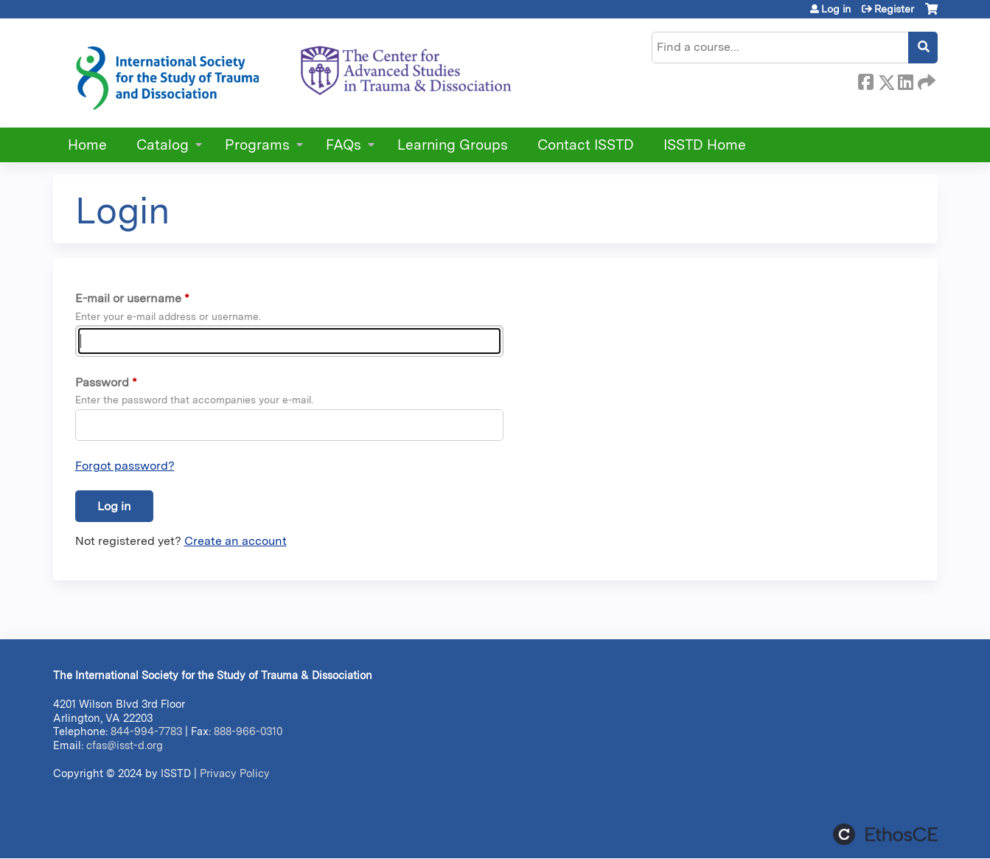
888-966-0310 (248, 731)
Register (894, 9)
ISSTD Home (704, 144)
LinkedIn (905, 79)
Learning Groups (452, 144)
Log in (836, 9)
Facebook (865, 79)
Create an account (235, 541)
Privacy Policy (235, 773)
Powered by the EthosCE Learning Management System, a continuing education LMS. (885, 834)
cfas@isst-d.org (124, 745)
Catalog (162, 144)
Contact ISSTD (585, 144)
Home (87, 144)
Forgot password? (125, 466)
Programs (257, 144)
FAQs (343, 144)
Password (102, 382)
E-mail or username (128, 298)
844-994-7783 (146, 731)
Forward (925, 79)
